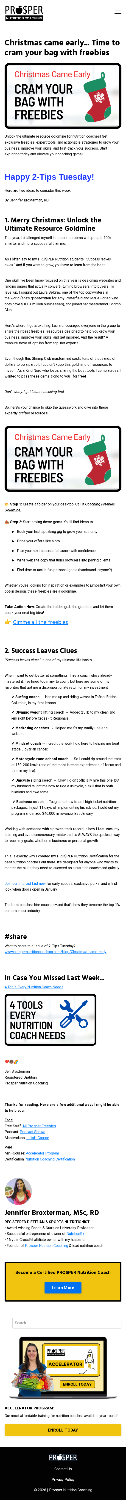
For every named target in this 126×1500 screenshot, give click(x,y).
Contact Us (63, 1469)
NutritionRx (75, 1233)
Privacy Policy (63, 1479)
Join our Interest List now (25, 883)
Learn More (63, 1287)
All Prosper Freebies (39, 1126)
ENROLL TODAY (63, 1430)
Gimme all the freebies (40, 622)
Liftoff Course (37, 1138)
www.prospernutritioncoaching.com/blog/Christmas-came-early (55, 952)
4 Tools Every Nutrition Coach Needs (34, 987)
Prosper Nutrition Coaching (46, 1245)
